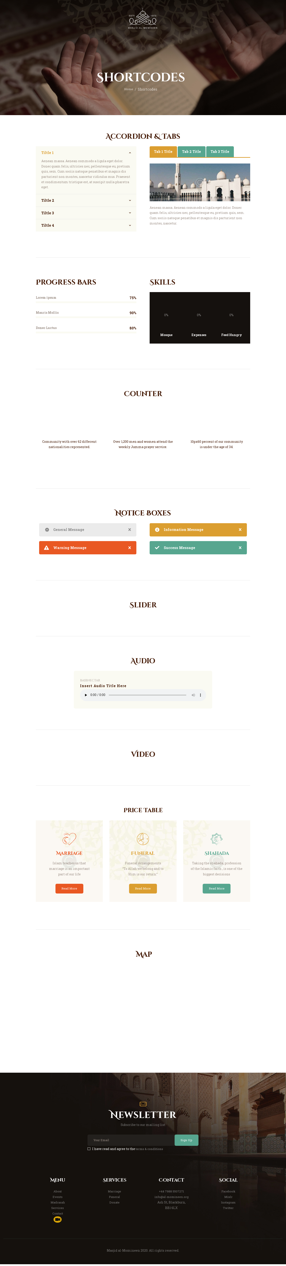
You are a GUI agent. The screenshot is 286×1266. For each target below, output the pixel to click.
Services (57, 1209)
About (57, 1193)
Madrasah (57, 1204)
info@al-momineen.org (171, 1198)
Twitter (228, 1209)
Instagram (228, 1204)
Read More (69, 889)
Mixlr (228, 1198)
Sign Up (183, 1142)
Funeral (114, 1198)
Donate (114, 1204)
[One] (143, 1010)
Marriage (114, 1193)
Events (57, 1198)
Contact (58, 1215)
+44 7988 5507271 (171, 1193)
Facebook (228, 1193)
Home (129, 89)
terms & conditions (151, 1151)
